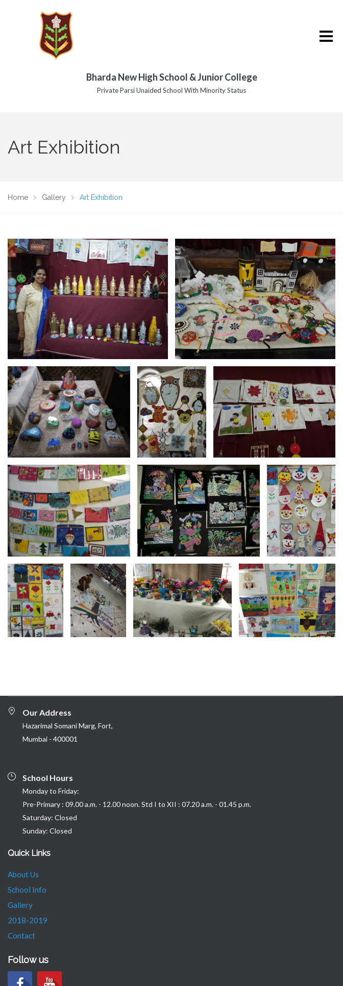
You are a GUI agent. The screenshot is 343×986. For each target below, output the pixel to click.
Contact (21, 893)
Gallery (20, 863)
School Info (27, 847)
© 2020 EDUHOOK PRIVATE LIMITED (74, 978)
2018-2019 (27, 878)
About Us (23, 832)
